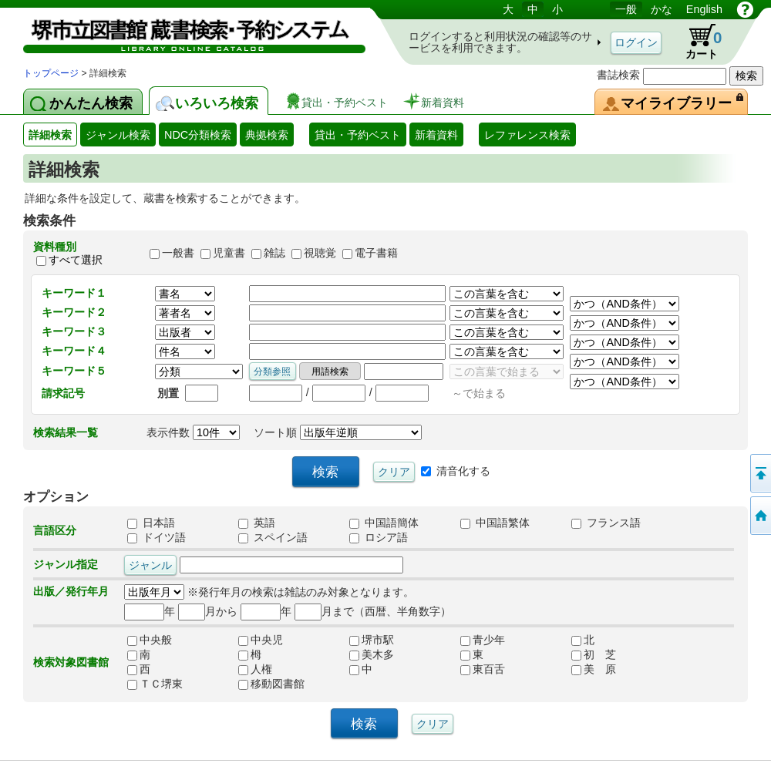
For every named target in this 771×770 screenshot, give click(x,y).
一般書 (178, 253)
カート (696, 41)
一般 (626, 9)
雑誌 (274, 253)
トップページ (51, 73)
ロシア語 (378, 537)
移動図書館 (271, 684)
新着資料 (436, 135)
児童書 (229, 253)
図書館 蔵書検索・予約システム (185, 33)
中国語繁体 (495, 522)
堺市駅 (371, 640)
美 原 (593, 669)
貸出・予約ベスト (358, 135)
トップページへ (759, 515)
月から (207, 611)
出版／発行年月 (71, 591)
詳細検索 (50, 135)
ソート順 (338, 432)
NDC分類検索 (197, 135)
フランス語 (606, 522)
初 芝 (593, 654)
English (704, 9)
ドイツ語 (156, 537)
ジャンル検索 (118, 135)
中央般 (149, 640)
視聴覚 (320, 253)
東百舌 (482, 669)
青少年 (482, 640)
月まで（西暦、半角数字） (373, 611)
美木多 (371, 654)
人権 (255, 669)
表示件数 (193, 432)
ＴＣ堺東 (155, 684)
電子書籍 (376, 253)
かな (661, 9)
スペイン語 (273, 537)
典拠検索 (266, 135)
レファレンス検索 (527, 135)
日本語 (151, 522)
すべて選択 (76, 260)
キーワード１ (74, 293)
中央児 (260, 640)
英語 (256, 522)
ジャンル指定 (65, 564)
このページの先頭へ (759, 473)
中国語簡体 (384, 522)
